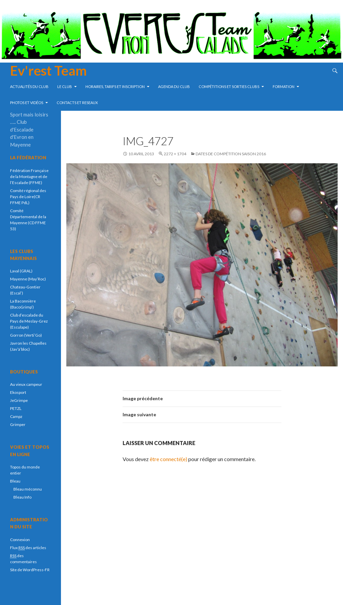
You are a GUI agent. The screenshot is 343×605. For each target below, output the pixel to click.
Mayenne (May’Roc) (28, 278)
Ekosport (18, 392)
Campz (16, 416)
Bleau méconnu (27, 489)
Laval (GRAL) (21, 270)
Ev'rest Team (48, 71)
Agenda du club (174, 86)
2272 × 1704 (175, 153)
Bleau (15, 481)
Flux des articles (28, 547)
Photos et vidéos (26, 102)
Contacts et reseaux (77, 102)
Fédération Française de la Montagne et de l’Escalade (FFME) (29, 176)
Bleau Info (22, 497)
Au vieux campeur (26, 384)
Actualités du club (29, 86)
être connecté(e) (168, 459)
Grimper (17, 424)
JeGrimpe (19, 400)
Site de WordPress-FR (30, 569)
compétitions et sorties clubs (229, 86)
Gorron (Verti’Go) (26, 335)
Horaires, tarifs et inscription (115, 86)
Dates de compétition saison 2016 (231, 153)
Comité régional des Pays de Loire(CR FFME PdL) (28, 196)
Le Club (64, 86)
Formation (283, 86)
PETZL (15, 408)
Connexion (20, 539)
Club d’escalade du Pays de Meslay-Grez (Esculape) (29, 321)
